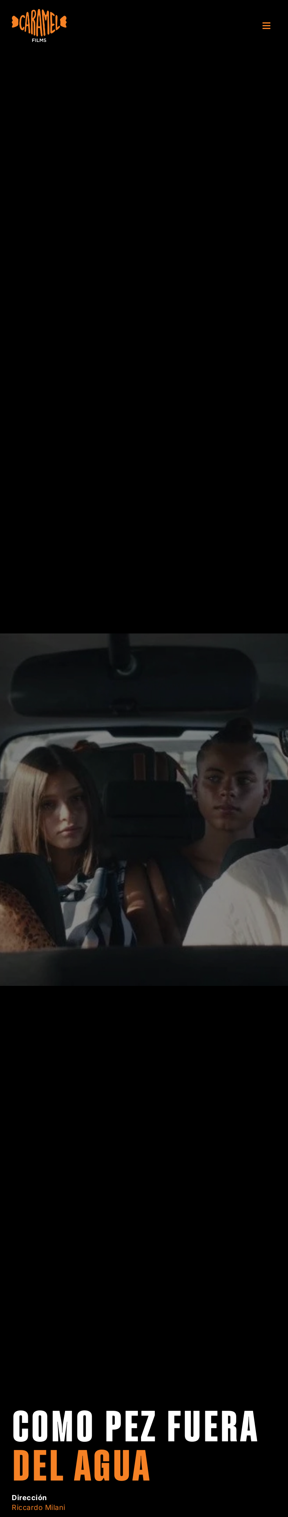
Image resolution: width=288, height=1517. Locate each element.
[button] (269, 25)
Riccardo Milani (38, 1507)
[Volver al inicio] (39, 25)
